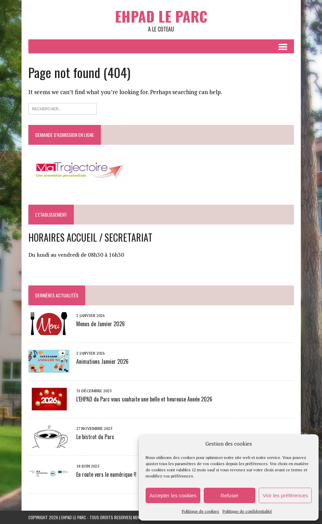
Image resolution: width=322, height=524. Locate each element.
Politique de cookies (200, 511)
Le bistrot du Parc (95, 437)
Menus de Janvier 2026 (100, 324)
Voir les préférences (285, 495)
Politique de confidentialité (247, 511)
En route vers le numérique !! (106, 474)
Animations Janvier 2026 (102, 361)
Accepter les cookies (173, 495)
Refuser (229, 495)
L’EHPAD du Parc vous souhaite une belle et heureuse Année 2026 (144, 399)
